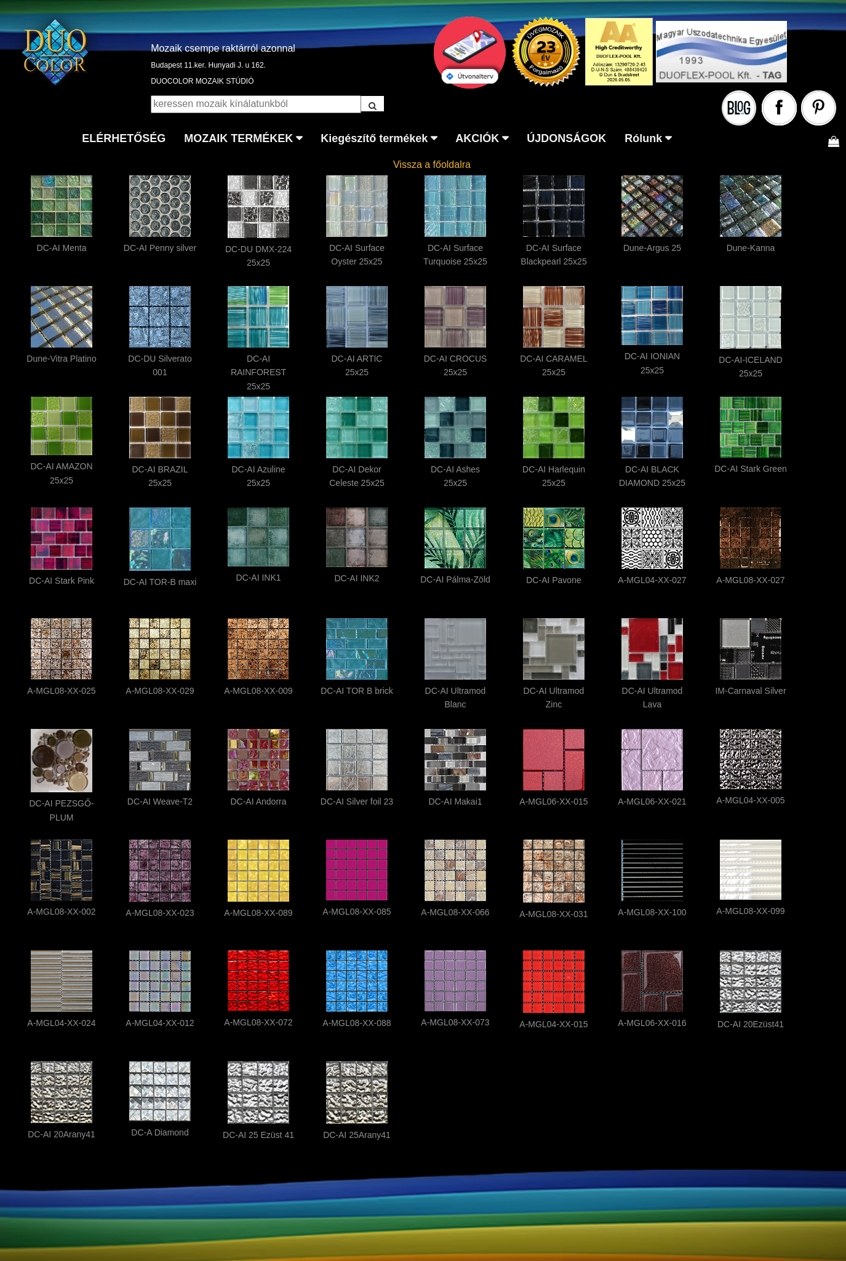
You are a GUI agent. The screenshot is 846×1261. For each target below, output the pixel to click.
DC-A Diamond (159, 1132)
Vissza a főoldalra (432, 164)
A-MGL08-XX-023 (160, 913)
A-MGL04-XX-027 (652, 580)
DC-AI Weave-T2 (160, 801)
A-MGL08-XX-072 (258, 1022)
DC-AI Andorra (258, 801)
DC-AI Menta (62, 248)
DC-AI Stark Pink (61, 581)
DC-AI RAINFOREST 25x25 (258, 373)
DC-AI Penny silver (160, 248)
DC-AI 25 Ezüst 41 (258, 1135)
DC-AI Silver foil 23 (357, 801)
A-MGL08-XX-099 (750, 911)
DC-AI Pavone (553, 580)
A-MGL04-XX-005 (750, 800)
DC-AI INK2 (356, 578)
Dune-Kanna (751, 248)
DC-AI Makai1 (455, 801)
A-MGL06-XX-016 (652, 1023)
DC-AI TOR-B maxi (160, 582)
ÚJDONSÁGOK (566, 138)
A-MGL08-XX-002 (61, 912)
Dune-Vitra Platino (61, 359)
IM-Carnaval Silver (750, 691)
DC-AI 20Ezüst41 (750, 1024)
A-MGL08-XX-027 (750, 580)
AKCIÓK (477, 138)
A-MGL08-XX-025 (61, 691)
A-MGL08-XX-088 (356, 1023)
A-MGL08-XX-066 (455, 912)
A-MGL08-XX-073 (455, 1022)
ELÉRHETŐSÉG (124, 138)
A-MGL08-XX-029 (160, 691)
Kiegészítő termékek (374, 138)
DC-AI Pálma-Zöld (455, 579)
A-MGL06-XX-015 (553, 801)
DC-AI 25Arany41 (357, 1135)
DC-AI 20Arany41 (61, 1134)
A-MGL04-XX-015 (553, 1024)
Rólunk (643, 138)
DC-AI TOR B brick (357, 691)
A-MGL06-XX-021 (652, 801)
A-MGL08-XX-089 (258, 913)
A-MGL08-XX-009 (258, 691)
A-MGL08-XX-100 (652, 912)
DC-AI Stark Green (750, 469)
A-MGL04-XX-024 (61, 1023)
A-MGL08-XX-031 (553, 914)
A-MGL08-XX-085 (356, 912)
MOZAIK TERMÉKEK (238, 138)
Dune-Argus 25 (652, 248)
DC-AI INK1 (258, 578)
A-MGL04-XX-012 (160, 1023)
